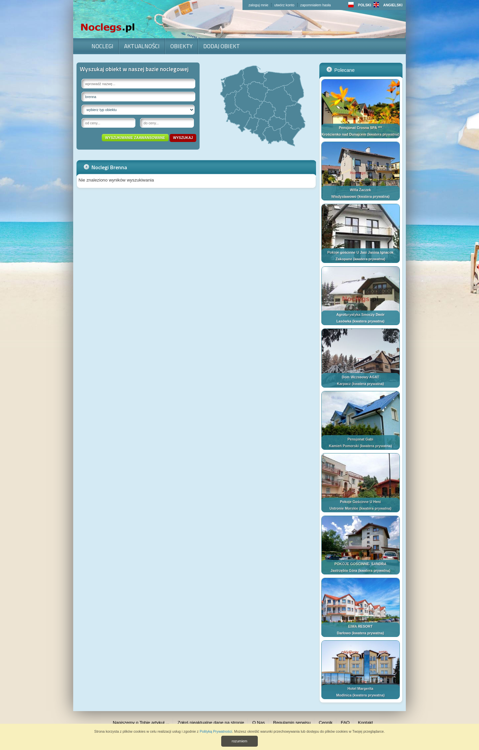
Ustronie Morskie (344, 508)
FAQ (345, 722)
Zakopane (344, 259)
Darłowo (344, 633)
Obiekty (181, 46)
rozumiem (239, 741)
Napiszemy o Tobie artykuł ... (141, 722)
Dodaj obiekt (221, 46)
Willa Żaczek (360, 190)
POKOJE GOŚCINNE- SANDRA (360, 564)
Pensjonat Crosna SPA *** (360, 128)
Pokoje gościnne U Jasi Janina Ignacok (360, 252)
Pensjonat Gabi (361, 439)
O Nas (258, 722)
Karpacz (344, 384)
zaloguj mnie (258, 5)
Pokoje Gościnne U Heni (360, 502)
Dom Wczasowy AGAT (360, 377)
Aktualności (142, 46)
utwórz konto (284, 5)
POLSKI (359, 5)
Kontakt (365, 722)
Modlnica (344, 695)
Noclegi (102, 46)
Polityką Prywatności (216, 731)
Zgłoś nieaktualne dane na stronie (211, 722)
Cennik (326, 722)
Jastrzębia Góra (344, 570)
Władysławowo (344, 196)
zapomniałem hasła (315, 5)
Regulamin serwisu (292, 722)
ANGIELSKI (388, 5)
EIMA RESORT (360, 626)
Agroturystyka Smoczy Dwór (360, 314)
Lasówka (343, 321)
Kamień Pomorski (344, 446)
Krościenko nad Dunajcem (344, 134)
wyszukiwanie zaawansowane (135, 138)
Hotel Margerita (361, 688)
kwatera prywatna (383, 134)
